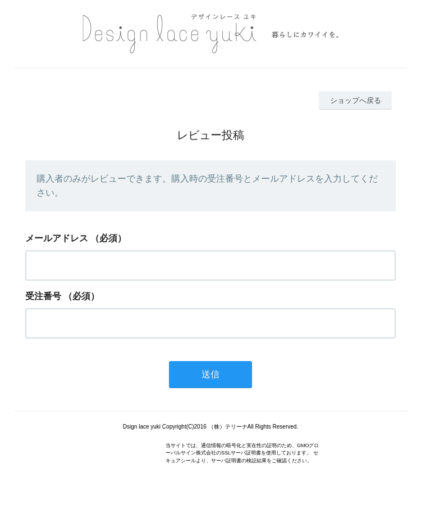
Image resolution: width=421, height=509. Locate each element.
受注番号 (43, 296)
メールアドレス (56, 238)
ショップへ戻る (355, 100)
